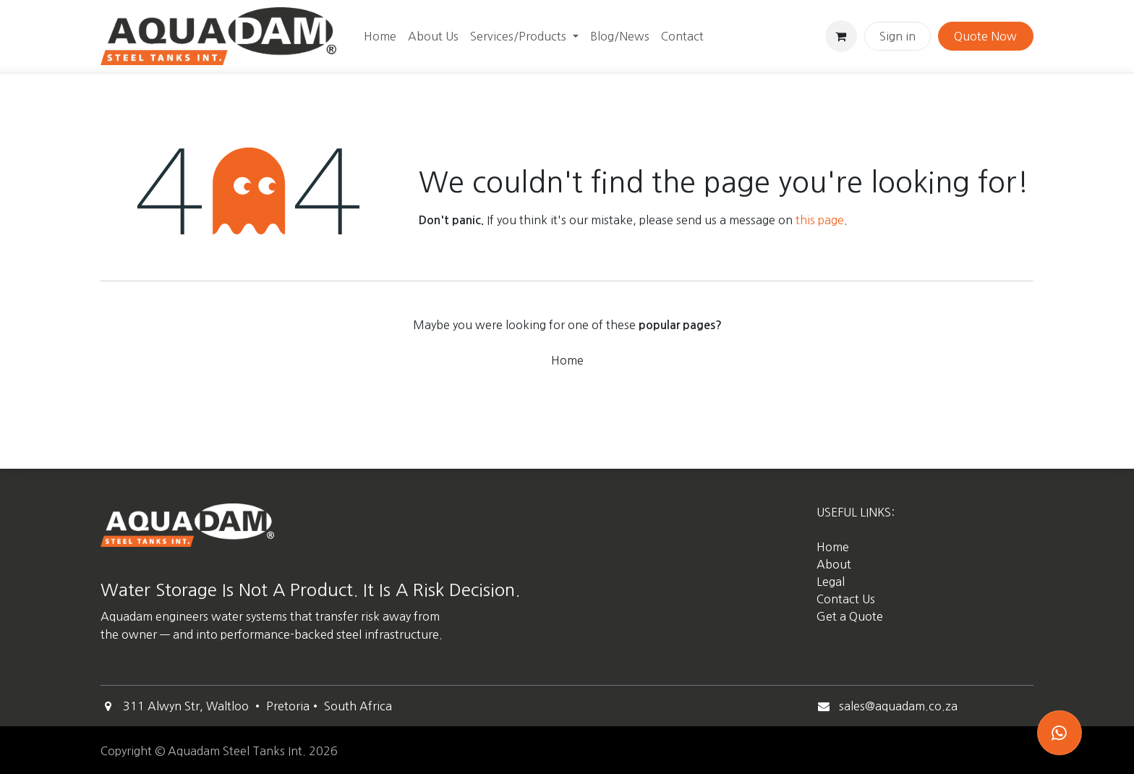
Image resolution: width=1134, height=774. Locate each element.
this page (820, 220)
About (834, 564)
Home (567, 360)
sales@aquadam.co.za (898, 706)
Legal (831, 581)
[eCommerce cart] (841, 36)
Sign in (897, 36)
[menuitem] (380, 36)
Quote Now (985, 36)
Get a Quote (851, 616)
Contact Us (846, 599)
